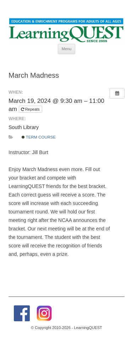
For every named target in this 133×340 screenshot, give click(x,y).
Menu (67, 49)
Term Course (39, 137)
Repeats (31, 109)
